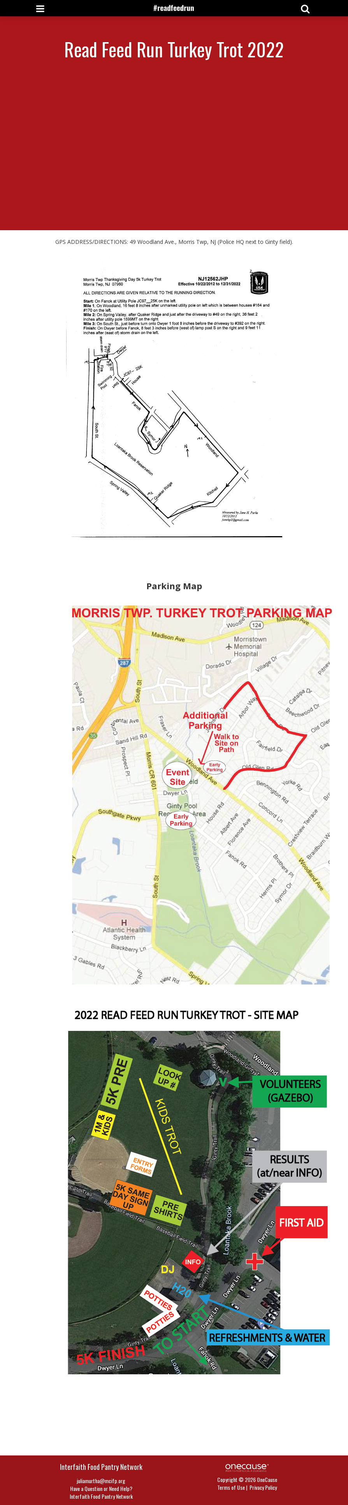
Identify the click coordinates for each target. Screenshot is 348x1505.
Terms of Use (231, 1487)
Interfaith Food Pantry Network (101, 1496)
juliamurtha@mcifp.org (101, 1481)
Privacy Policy (263, 1487)
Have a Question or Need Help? (101, 1488)
